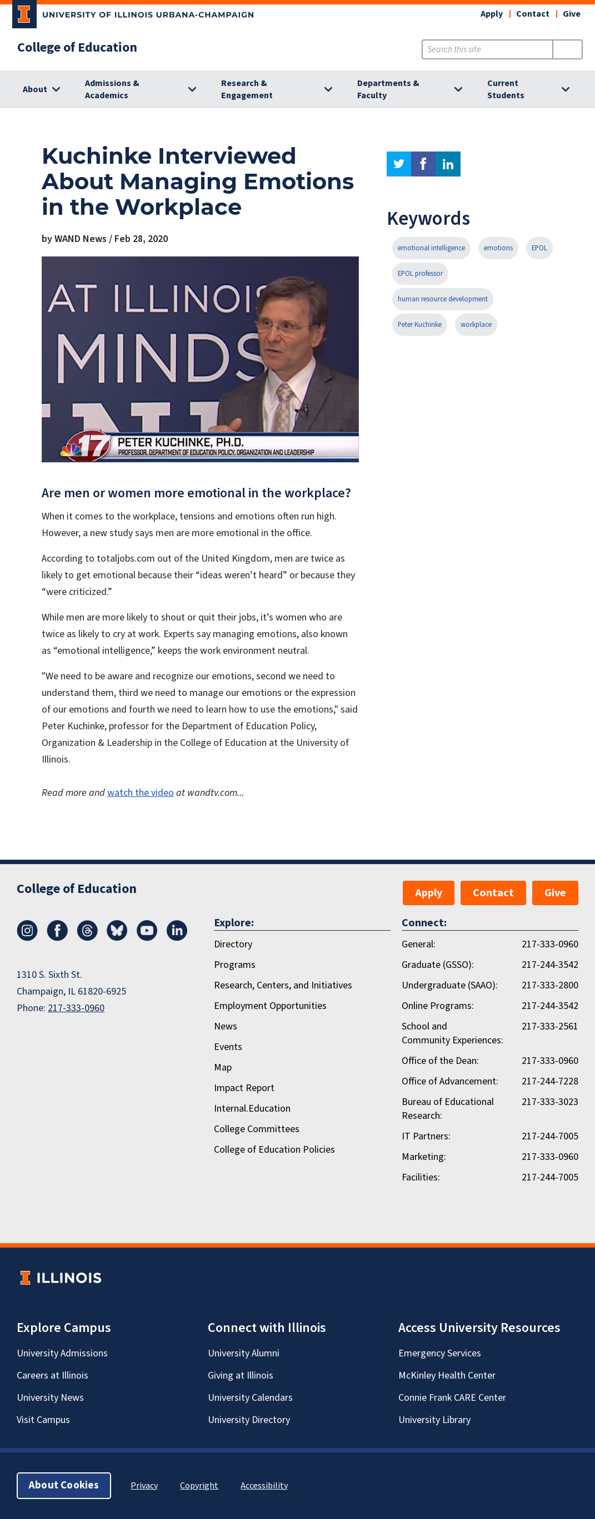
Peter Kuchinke (420, 325)
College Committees (256, 1129)
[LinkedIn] (177, 938)
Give (572, 14)
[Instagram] (27, 938)
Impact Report (244, 1088)
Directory (233, 944)
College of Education (77, 47)
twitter (399, 164)
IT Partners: (426, 1136)
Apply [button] (492, 14)
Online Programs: (438, 1006)
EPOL (539, 248)
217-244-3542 (550, 965)
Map (223, 1067)
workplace (476, 325)
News (225, 1026)
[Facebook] (57, 938)
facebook (423, 164)
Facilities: (421, 1177)
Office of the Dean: (440, 1061)
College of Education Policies (274, 1150)
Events (228, 1047)
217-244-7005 (550, 1136)
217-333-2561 (550, 1026)
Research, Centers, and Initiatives (283, 985)
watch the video (140, 793)
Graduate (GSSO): (438, 965)
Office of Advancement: (450, 1081)
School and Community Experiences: (452, 1033)
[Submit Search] (567, 49)
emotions (498, 248)
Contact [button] (532, 14)
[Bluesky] (117, 938)
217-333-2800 (550, 985)
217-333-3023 (550, 1102)
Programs (235, 965)
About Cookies (64, 1485)
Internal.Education (252, 1109)
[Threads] (87, 938)
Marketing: (424, 1157)
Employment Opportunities (270, 1006)
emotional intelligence (431, 248)
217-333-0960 (76, 1008)
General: (419, 944)
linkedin (448, 164)
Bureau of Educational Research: (448, 1109)
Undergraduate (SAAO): (450, 985)
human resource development (443, 299)
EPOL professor (420, 274)
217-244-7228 (550, 1081)
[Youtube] (147, 938)
